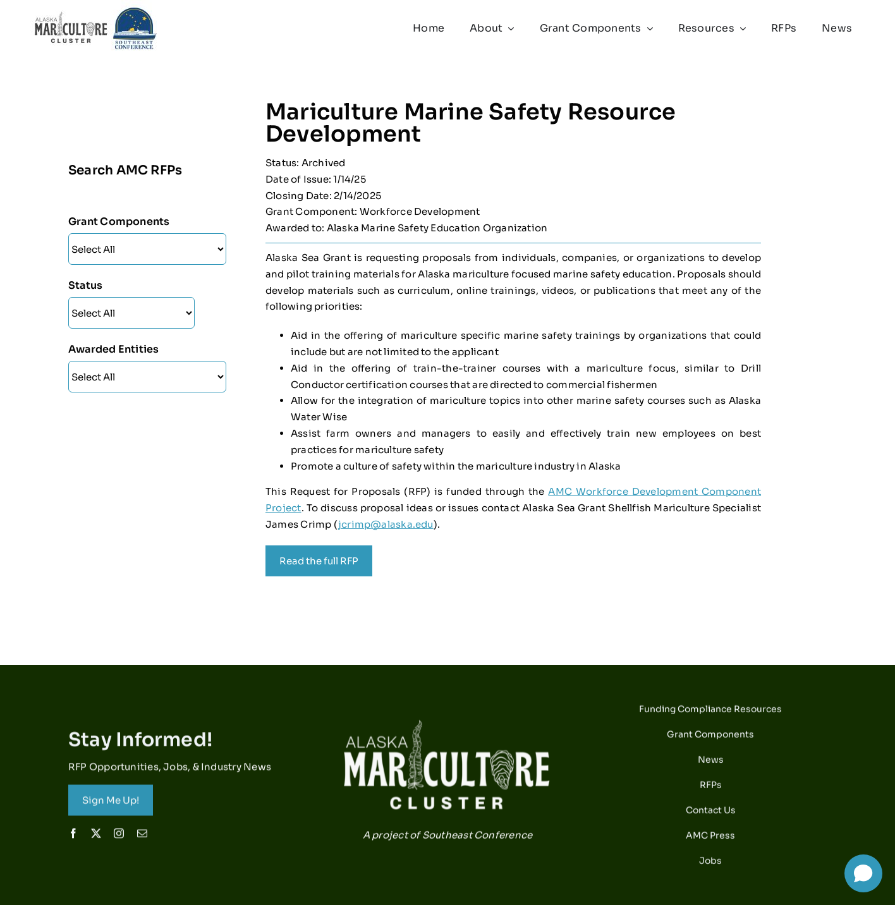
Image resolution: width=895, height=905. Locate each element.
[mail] (142, 837)
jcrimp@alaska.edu (386, 524)
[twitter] (96, 837)
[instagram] (119, 837)
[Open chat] (863, 873)
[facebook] (73, 837)
